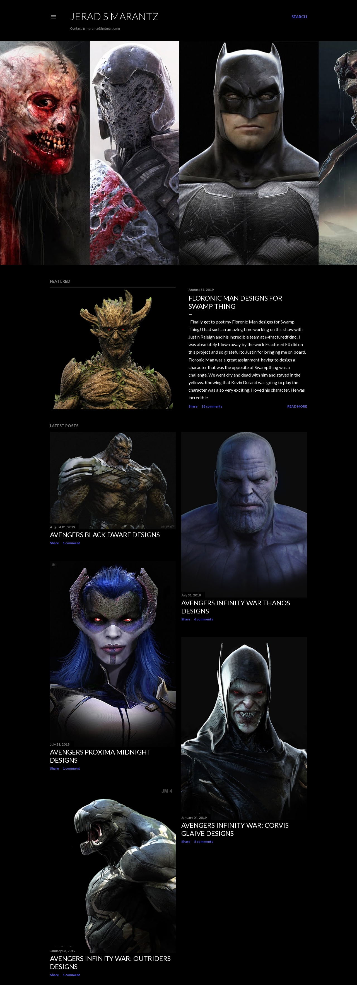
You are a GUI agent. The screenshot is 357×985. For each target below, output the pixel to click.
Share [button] (193, 406)
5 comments (203, 841)
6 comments (203, 619)
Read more (297, 406)
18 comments (211, 406)
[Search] (299, 16)
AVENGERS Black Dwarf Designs (105, 534)
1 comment (71, 543)
